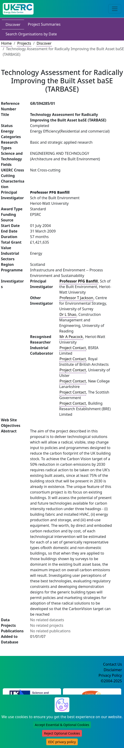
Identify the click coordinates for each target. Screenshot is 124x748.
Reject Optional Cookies (62, 733)
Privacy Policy (110, 675)
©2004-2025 (111, 680)
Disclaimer (113, 669)
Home (6, 43)
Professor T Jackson (76, 297)
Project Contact (72, 347)
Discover (13, 24)
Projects (24, 43)
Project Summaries (44, 24)
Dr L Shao (67, 314)
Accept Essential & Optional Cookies (62, 725)
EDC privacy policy (62, 742)
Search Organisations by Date (31, 34)
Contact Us (112, 664)
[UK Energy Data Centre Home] (18, 9)
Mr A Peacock (71, 336)
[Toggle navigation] (114, 8)
